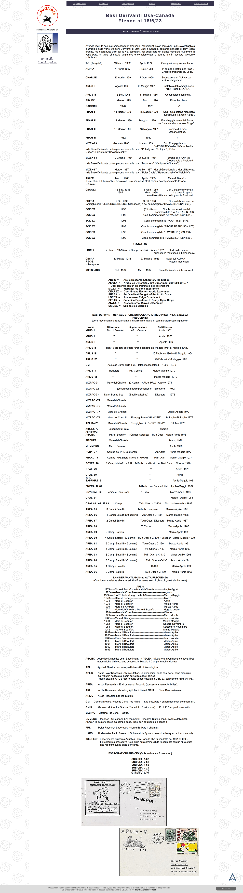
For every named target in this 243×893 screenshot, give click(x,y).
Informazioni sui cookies (145, 890)
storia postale (128, 3)
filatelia (152, 3)
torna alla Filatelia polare (47, 60)
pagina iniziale (79, 3)
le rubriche (103, 3)
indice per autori (201, 3)
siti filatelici (176, 3)
